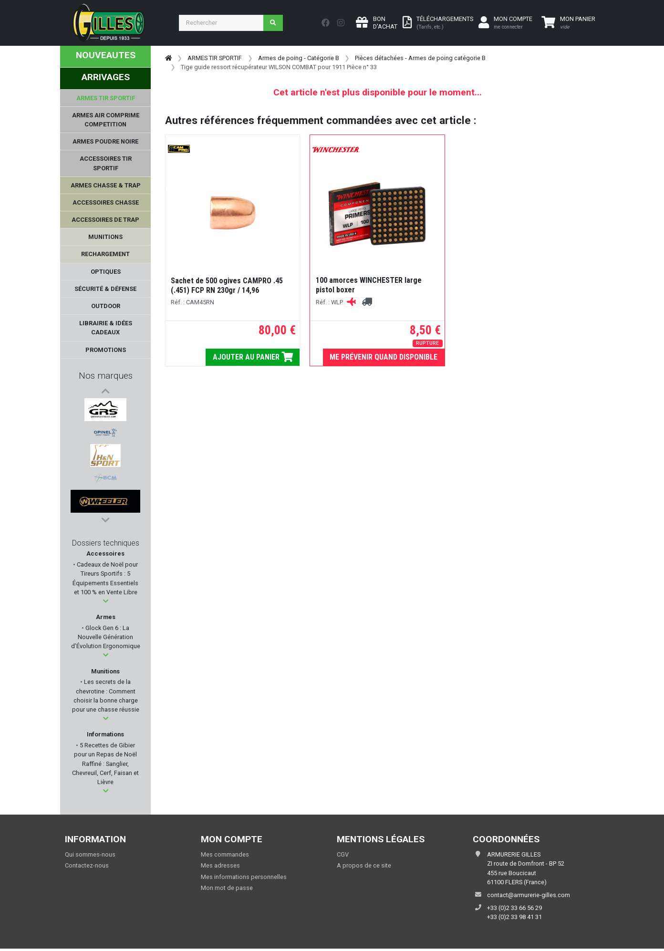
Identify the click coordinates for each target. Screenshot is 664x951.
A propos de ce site (364, 868)
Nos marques (106, 375)
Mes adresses (220, 868)
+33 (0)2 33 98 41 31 (514, 919)
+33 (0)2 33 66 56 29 (514, 910)
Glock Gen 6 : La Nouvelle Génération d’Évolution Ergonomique (105, 639)
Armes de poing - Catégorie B (298, 58)
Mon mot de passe (227, 890)
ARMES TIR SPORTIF (214, 58)
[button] (105, 603)
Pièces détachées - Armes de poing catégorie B (420, 58)
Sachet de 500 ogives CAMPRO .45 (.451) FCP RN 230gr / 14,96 (227, 285)
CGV (343, 856)
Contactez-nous (87, 868)
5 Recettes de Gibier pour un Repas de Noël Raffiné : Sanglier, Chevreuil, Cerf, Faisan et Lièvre (105, 766)
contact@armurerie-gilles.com (528, 897)
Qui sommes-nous (90, 856)
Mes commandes (225, 856)
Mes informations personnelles (244, 879)
